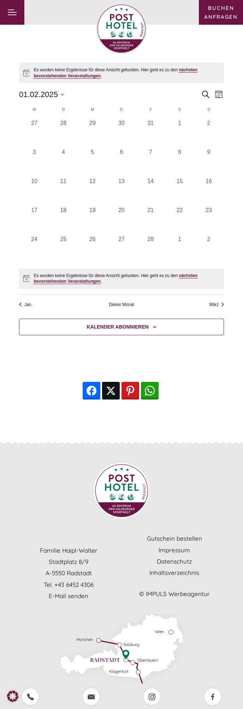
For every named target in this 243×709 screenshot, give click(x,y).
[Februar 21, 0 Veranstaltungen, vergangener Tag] (150, 220)
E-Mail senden (68, 596)
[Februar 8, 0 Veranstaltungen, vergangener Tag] (179, 162)
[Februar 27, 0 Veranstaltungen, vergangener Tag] (121, 249)
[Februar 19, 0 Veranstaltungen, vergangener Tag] (92, 220)
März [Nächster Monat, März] (216, 304)
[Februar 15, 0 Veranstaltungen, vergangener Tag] (179, 191)
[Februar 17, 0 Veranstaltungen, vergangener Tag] (34, 220)
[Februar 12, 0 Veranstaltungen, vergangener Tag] (92, 191)
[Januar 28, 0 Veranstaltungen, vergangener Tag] (63, 133)
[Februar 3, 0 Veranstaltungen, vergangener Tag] (34, 162)
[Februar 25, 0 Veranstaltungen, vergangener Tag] (63, 249)
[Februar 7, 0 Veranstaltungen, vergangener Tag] (150, 162)
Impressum (174, 550)
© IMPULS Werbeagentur (174, 593)
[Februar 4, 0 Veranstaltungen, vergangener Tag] (63, 162)
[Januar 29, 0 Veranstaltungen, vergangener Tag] (92, 133)
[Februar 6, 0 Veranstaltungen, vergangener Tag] (121, 162)
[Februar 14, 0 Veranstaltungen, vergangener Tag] (150, 191)
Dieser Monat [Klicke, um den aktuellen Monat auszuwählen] (121, 304)
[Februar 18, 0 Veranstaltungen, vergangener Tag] (63, 220)
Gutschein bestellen (174, 538)
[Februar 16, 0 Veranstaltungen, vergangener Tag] (208, 191)
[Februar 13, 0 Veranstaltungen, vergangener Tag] (121, 191)
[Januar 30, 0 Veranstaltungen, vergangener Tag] (121, 133)
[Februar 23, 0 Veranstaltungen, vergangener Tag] (208, 220)
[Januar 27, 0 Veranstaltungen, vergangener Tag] (34, 133)
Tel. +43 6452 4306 (69, 584)
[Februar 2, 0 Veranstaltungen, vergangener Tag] (208, 133)
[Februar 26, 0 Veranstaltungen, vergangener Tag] (92, 249)
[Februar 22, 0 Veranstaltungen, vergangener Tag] (179, 220)
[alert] (121, 279)
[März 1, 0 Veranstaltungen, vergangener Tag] (179, 249)
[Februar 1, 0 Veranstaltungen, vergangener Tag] (179, 133)
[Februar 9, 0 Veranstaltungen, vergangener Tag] (208, 162)
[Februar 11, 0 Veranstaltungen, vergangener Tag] (63, 191)
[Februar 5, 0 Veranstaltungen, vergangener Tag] (92, 162)
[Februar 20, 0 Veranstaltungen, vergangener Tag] (121, 220)
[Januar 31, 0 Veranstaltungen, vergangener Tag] (150, 133)
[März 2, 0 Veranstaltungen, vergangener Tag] (208, 249)
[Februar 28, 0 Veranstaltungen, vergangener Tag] (150, 249)
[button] (12, 696)
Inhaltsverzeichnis (174, 572)
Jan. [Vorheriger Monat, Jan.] (25, 304)
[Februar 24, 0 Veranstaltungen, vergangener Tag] (34, 249)
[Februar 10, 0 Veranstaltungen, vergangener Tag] (34, 191)
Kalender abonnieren (117, 327)
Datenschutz (174, 561)
